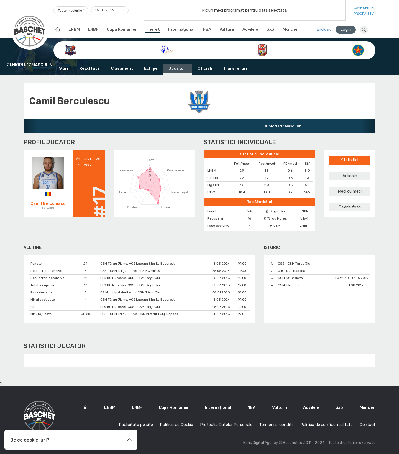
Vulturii (226, 29)
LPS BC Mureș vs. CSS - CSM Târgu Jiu (130, 278)
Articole (349, 175)
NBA (207, 29)
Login (345, 29)
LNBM (74, 29)
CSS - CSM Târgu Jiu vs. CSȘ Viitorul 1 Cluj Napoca (139, 314)
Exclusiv (323, 29)
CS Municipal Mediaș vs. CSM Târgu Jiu (130, 292)
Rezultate (89, 68)
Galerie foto (350, 207)
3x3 (270, 29)
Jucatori (177, 68)
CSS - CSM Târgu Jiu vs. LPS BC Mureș (130, 271)
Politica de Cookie (176, 424)
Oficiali (205, 68)
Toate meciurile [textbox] (70, 10)
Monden (290, 29)
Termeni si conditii (276, 424)
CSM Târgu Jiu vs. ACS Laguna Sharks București (138, 263)
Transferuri (235, 68)
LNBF (93, 29)
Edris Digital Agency (260, 442)
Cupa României (121, 29)
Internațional (181, 29)
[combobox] (70, 10)
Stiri (63, 68)
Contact (367, 424)
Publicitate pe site (136, 424)
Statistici (349, 160)
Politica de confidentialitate (326, 424)
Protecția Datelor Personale (226, 424)
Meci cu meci (350, 191)
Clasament (122, 68)
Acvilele (250, 29)
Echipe (150, 68)
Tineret (152, 29)
